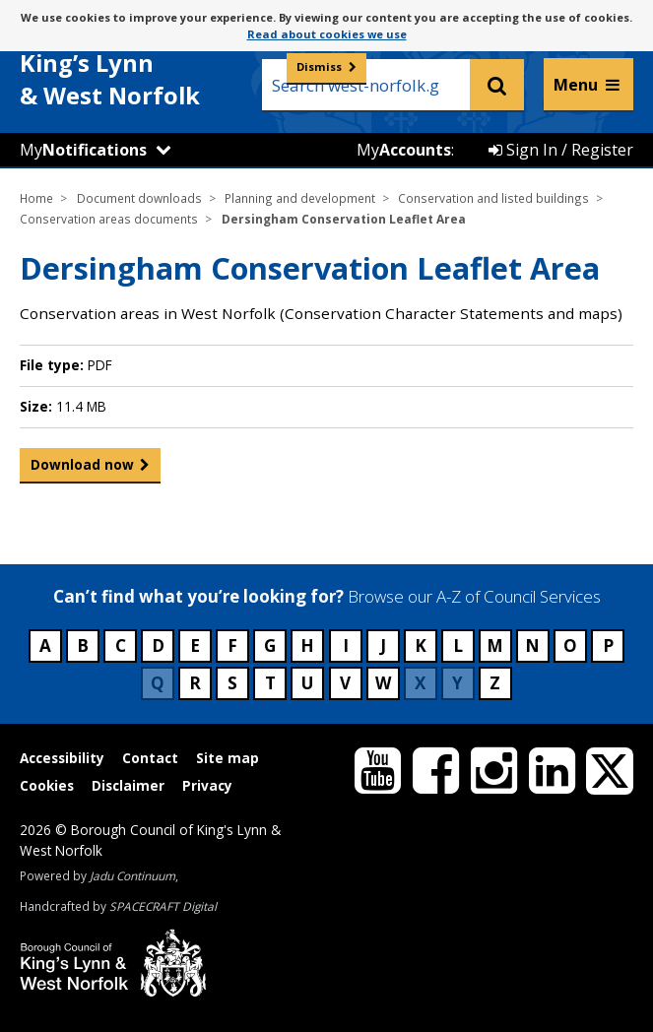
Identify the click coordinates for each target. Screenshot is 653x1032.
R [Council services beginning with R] (195, 683)
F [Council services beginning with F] (232, 645)
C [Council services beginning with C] (120, 645)
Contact (150, 757)
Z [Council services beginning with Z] (495, 683)
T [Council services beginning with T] (270, 683)
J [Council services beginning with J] (383, 645)
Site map (227, 757)
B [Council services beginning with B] (83, 645)
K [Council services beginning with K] (420, 645)
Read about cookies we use (327, 34)
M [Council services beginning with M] (495, 645)
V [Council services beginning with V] (345, 683)
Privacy (207, 785)
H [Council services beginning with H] (307, 645)
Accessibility (62, 757)
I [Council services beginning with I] (346, 645)
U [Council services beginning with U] (307, 683)
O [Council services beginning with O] (570, 645)
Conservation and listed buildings (493, 198)
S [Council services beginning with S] (232, 683)
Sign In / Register (561, 150)
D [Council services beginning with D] (158, 645)
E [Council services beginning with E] (195, 645)
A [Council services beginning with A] (45, 645)
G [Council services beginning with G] (270, 645)
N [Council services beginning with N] (532, 645)
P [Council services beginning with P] (608, 645)
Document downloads (139, 198)
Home (36, 198)
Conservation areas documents (109, 218)
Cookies (47, 785)
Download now (82, 469)
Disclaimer (128, 785)
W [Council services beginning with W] (383, 683)
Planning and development (300, 198)
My (83, 150)
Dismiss (319, 66)
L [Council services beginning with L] (458, 645)
